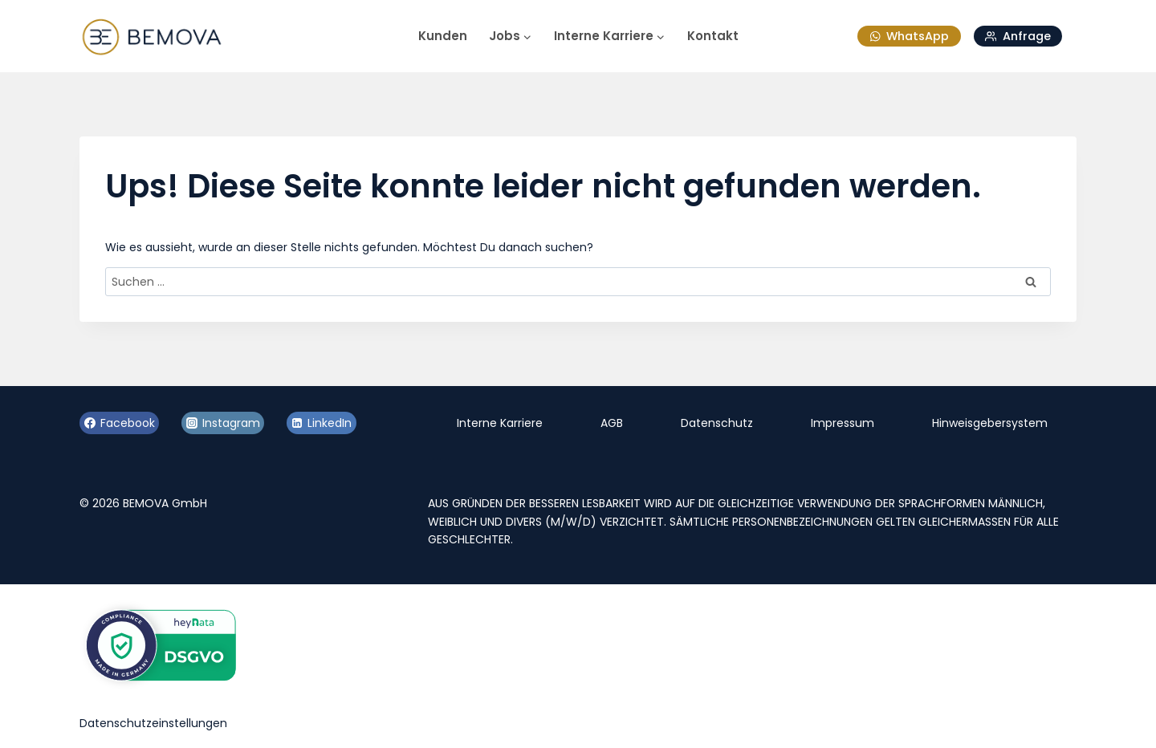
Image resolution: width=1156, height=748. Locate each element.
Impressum (842, 423)
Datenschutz (717, 423)
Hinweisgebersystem (990, 423)
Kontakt (713, 35)
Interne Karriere (500, 423)
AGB (611, 423)
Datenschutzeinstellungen (153, 723)
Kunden (442, 35)
